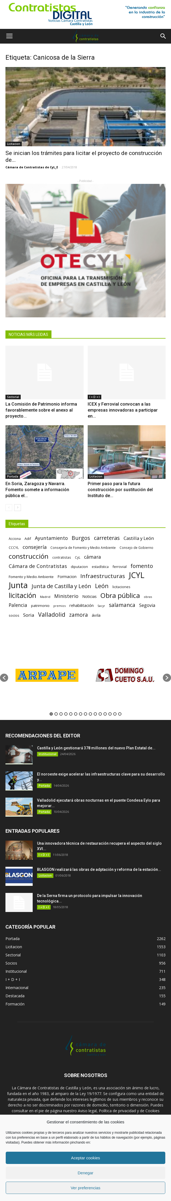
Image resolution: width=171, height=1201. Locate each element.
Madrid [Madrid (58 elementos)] (45, 597)
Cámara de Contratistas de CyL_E (31, 167)
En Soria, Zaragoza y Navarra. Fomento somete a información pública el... (37, 489)
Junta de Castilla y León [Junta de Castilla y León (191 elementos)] (61, 586)
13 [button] (110, 714)
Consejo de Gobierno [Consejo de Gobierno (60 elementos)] (136, 547)
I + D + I (94, 397)
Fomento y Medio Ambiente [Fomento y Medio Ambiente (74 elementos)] (31, 576)
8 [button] (85, 714)
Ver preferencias (85, 1187)
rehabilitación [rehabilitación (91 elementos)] (81, 605)
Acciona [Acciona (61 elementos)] (15, 538)
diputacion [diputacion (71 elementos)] (79, 566)
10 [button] (95, 714)
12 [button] (105, 714)
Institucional (47, 754)
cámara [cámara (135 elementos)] (92, 557)
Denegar (85, 1172)
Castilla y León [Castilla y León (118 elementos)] (139, 538)
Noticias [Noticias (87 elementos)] (89, 596)
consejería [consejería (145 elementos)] (35, 547)
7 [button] (80, 714)
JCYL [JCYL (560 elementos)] (136, 575)
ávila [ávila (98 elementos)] (96, 615)
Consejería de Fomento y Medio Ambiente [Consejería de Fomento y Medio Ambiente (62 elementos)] (83, 547)
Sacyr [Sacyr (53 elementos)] (101, 606)
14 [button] (115, 714)
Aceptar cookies (85, 1158)
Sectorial (13, 397)
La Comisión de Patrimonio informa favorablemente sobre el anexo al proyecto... (41, 410)
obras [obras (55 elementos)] (148, 597)
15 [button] (119, 714)
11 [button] (100, 714)
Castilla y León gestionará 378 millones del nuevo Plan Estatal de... (96, 748)
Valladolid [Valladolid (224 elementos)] (51, 614)
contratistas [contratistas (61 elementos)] (61, 557)
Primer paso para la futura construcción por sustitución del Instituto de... (120, 489)
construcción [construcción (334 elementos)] (28, 556)
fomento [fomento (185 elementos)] (141, 566)
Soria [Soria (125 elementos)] (28, 615)
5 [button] (70, 714)
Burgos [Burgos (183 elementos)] (81, 538)
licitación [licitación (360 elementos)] (22, 595)
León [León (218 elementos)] (102, 586)
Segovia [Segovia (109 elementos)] (147, 605)
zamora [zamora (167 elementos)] (78, 615)
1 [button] (51, 714)
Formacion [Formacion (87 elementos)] (67, 576)
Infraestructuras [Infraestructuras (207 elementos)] (102, 576)
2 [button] (56, 714)
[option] (47, 675)
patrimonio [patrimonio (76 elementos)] (40, 605)
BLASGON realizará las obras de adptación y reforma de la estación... (99, 869)
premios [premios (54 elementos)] (59, 606)
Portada (12, 476)
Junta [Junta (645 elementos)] (18, 585)
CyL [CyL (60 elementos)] (77, 557)
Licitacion (13, 144)
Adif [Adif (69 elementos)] (28, 538)
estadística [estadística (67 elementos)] (100, 566)
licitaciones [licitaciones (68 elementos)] (121, 587)
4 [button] (66, 714)
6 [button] (75, 714)
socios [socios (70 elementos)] (14, 615)
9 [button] (90, 714)
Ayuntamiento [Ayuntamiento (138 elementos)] (51, 538)
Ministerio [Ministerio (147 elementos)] (66, 596)
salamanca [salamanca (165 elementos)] (122, 605)
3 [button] (61, 714)
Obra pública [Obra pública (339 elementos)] (120, 595)
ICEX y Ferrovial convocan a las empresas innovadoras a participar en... (123, 410)
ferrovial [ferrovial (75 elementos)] (119, 566)
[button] (163, 36)
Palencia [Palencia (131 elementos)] (18, 605)
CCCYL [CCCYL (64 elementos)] (14, 547)
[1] (85, 14)
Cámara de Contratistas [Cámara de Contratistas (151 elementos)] (38, 566)
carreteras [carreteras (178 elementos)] (107, 538)
